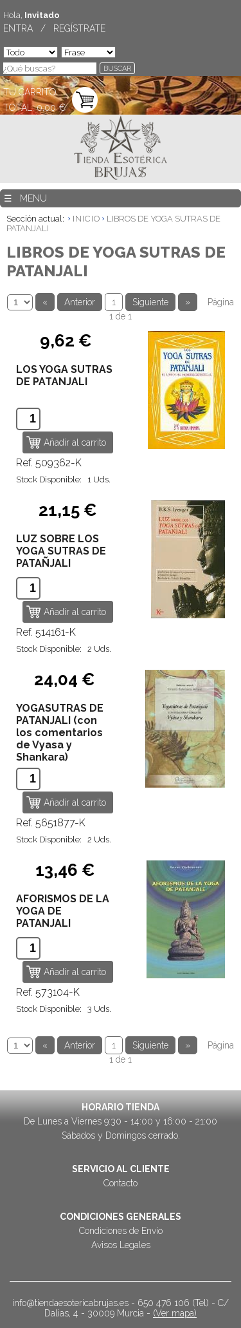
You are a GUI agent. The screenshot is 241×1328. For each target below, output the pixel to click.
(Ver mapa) (175, 1313)
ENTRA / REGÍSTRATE (54, 28)
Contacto (120, 1183)
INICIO (86, 218)
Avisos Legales (120, 1245)
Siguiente (150, 302)
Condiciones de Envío (121, 1231)
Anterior (79, 302)
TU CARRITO (30, 92)
